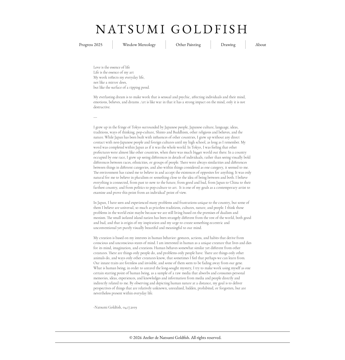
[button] (188, 44)
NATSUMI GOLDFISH (172, 29)
